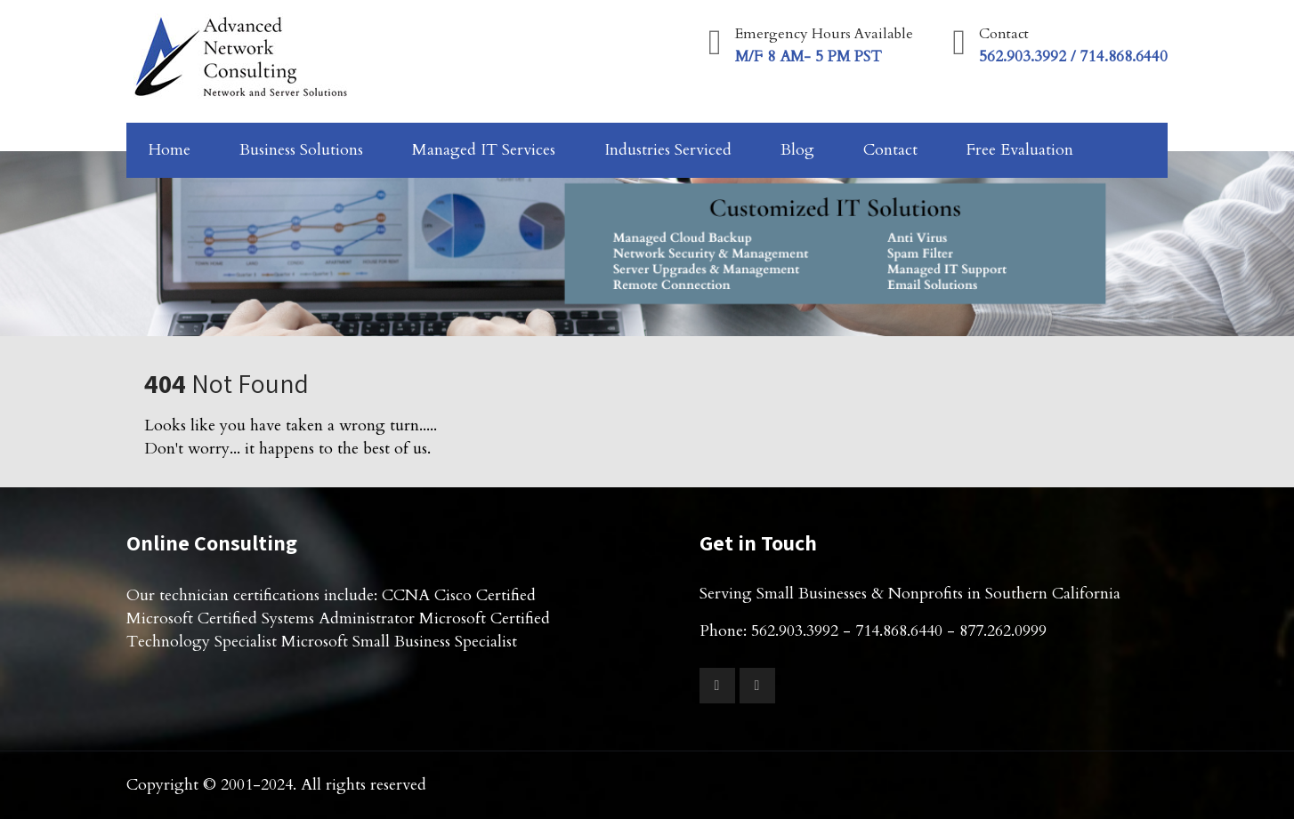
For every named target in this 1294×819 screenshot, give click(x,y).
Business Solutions (301, 150)
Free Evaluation (1019, 150)
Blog (797, 150)
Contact (890, 150)
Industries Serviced (668, 150)
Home (169, 150)
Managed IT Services (483, 150)
